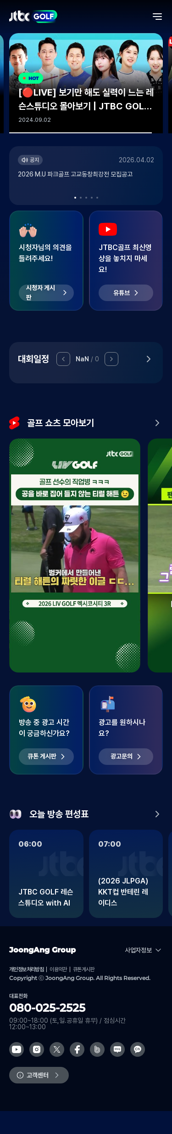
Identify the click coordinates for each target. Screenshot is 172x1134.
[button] (75, 198)
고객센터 (38, 1075)
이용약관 (58, 969)
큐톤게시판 (83, 969)
